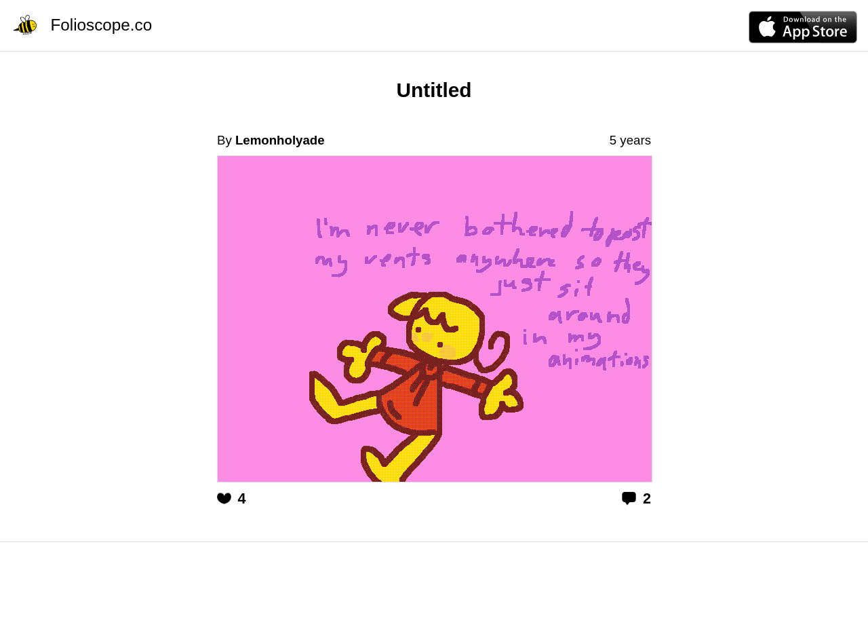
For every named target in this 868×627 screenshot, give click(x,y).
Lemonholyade (280, 140)
